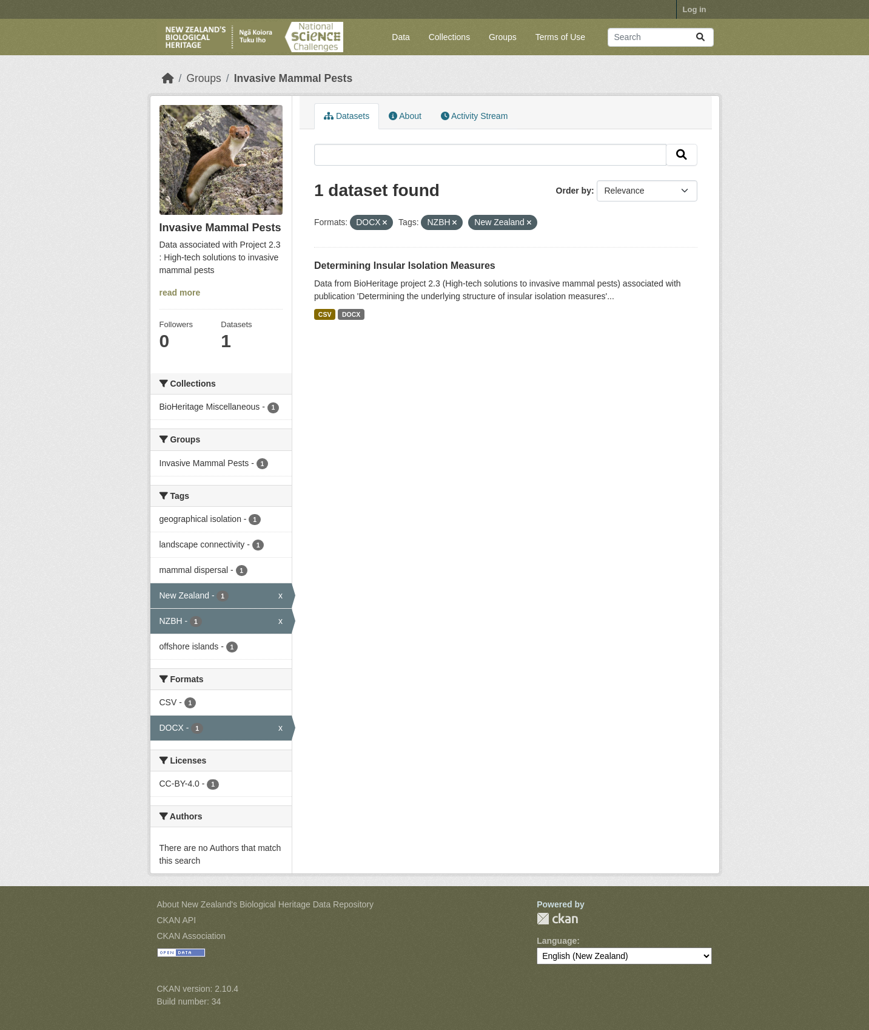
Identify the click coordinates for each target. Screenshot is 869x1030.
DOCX (351, 314)
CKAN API (176, 920)
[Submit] (700, 37)
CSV (325, 314)
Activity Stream (474, 116)
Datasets (346, 116)
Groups (503, 37)
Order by (573, 190)
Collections (449, 37)
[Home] (168, 78)
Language (557, 941)
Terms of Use (560, 37)
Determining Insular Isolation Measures (404, 265)
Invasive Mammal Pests (293, 78)
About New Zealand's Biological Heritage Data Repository (265, 904)
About (405, 116)
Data (401, 37)
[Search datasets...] (661, 37)
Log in (694, 9)
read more (180, 292)
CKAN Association (191, 936)
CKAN (557, 918)
